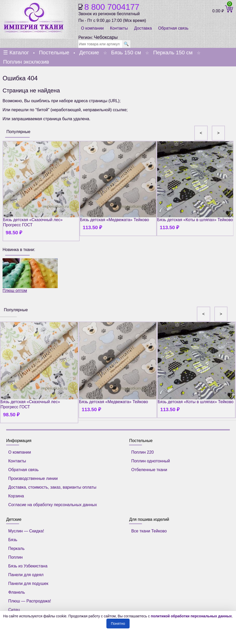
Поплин (15, 557)
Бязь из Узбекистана (27, 566)
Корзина (16, 496)
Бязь (12, 540)
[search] (100, 44)
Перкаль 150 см (172, 52)
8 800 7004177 (111, 7)
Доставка (143, 28)
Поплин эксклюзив (26, 62)
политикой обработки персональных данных (191, 616)
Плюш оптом (30, 275)
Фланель (16, 592)
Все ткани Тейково (149, 531)
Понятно (118, 623)
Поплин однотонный (150, 461)
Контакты (119, 28)
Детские (89, 52)
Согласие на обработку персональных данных (52, 505)
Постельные (54, 52)
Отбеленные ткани (149, 470)
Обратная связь (173, 28)
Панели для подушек (28, 583)
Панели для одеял (26, 575)
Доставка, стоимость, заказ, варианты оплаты (52, 487)
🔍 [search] (126, 44)
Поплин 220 (142, 452)
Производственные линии (33, 478)
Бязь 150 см (126, 52)
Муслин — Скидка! (26, 531)
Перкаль (16, 548)
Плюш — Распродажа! (29, 601)
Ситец (14, 610)
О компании (92, 28)
